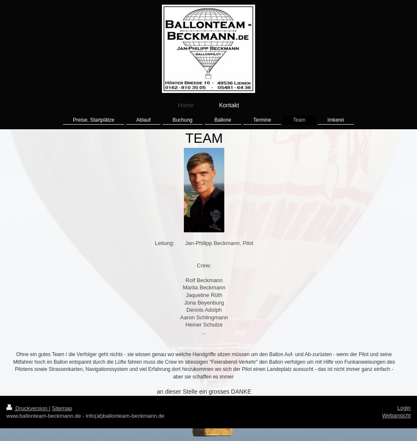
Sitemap (62, 408)
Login (404, 408)
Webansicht (396, 415)
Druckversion (27, 408)
